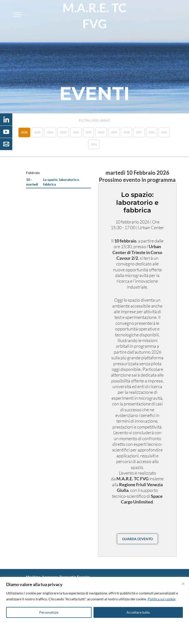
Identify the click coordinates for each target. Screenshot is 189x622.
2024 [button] (50, 132)
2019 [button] (114, 132)
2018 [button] (126, 132)
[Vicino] (183, 583)
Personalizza (48, 612)
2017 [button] (139, 132)
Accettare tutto (138, 612)
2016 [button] (152, 132)
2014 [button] (94, 144)
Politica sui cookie (161, 599)
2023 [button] (63, 132)
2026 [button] (24, 132)
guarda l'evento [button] (137, 539)
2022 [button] (76, 132)
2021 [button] (88, 132)
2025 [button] (37, 132)
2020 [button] (101, 132)
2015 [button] (164, 132)
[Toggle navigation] (16, 14)
